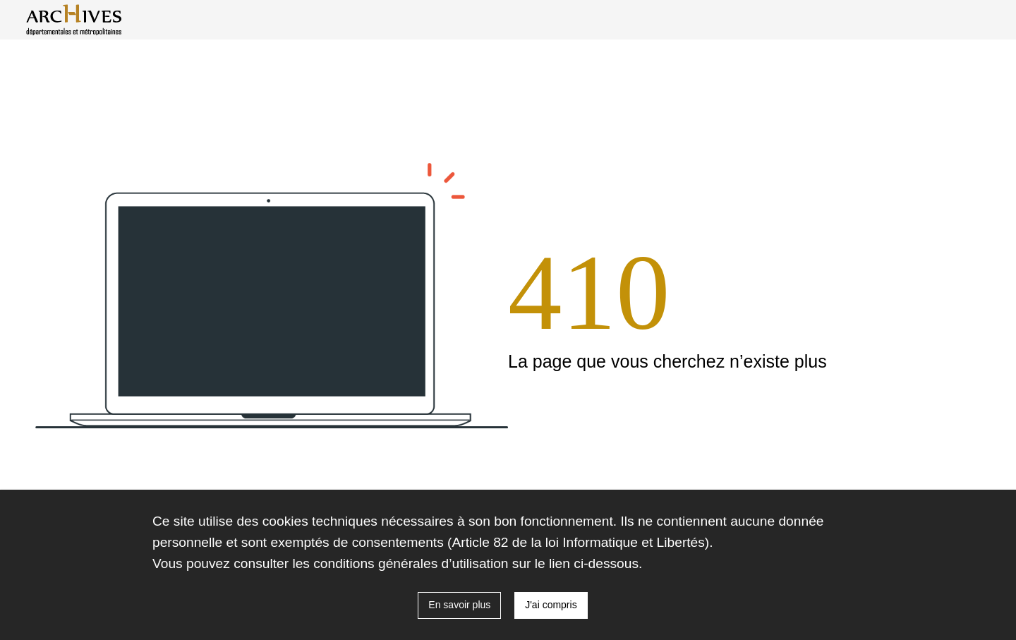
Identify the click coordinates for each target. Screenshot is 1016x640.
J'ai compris (550, 604)
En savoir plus (459, 604)
